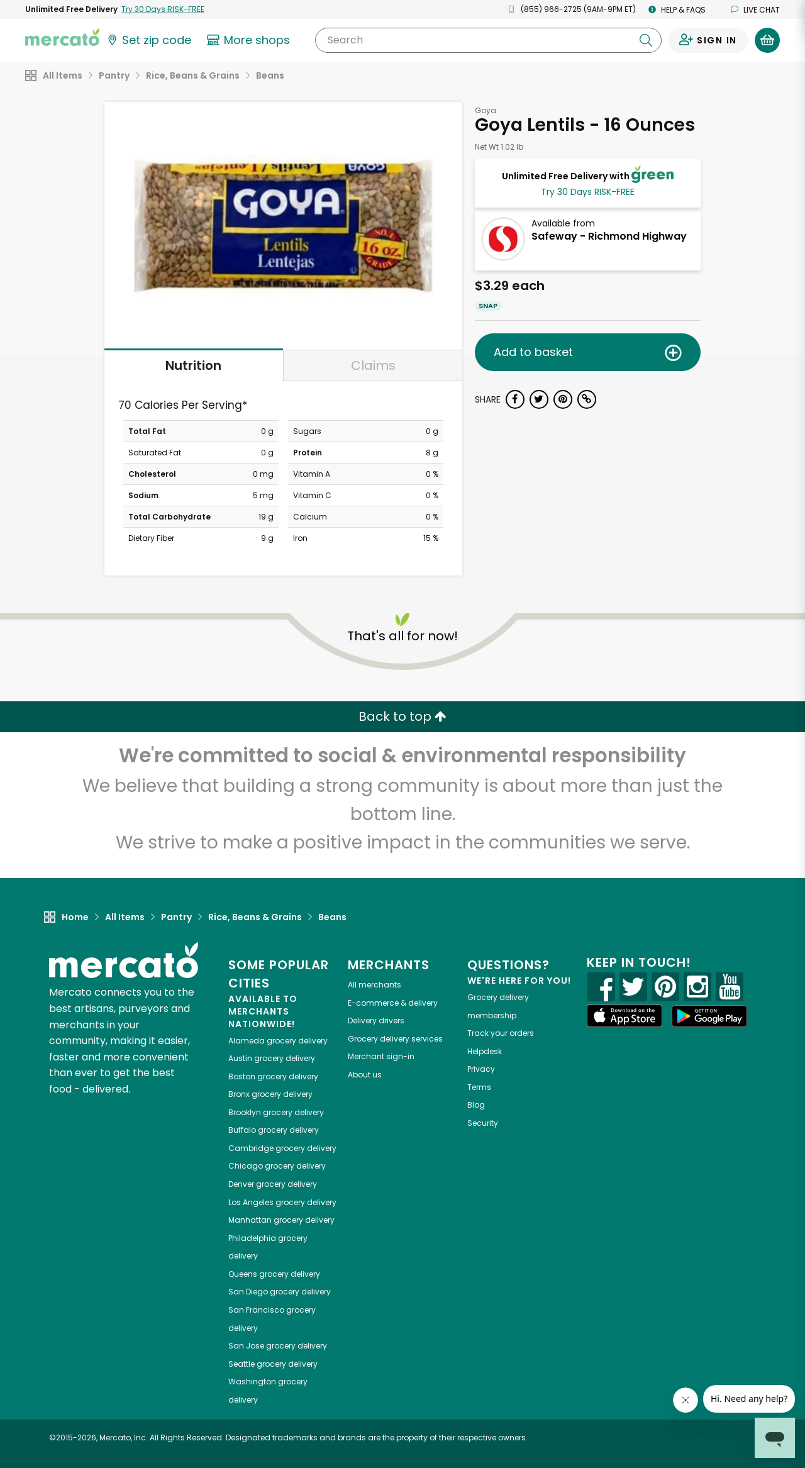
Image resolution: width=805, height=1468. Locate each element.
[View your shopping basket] (767, 40)
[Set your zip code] (148, 40)
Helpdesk (484, 1051)
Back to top (402, 716)
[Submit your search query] (645, 40)
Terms (479, 1087)
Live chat (755, 9)
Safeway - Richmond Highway (609, 236)
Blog (476, 1104)
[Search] (488, 40)
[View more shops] (250, 40)
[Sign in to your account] (708, 40)
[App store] (624, 1015)
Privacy (481, 1069)
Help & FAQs (677, 9)
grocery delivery (278, 1040)
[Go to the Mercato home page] (62, 36)
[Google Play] (709, 1016)
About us (365, 1074)
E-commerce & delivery (393, 1003)
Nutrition (193, 365)
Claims (373, 365)
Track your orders (500, 1033)
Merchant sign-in (381, 1056)
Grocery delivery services (395, 1038)
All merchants (374, 984)
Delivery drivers (376, 1020)
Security (482, 1123)
